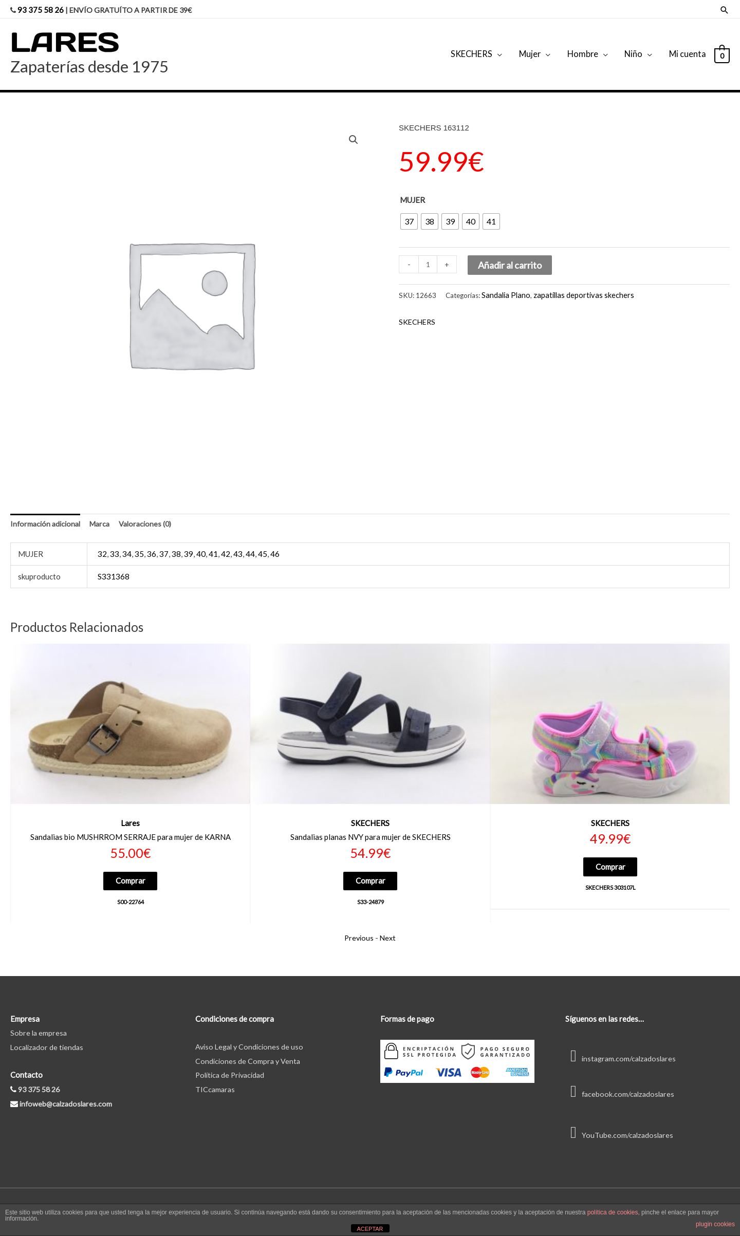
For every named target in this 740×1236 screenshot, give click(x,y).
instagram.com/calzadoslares (623, 1050)
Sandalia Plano (504, 284)
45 (262, 544)
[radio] (409, 211)
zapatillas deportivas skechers (574, 284)
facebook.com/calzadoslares (621, 1086)
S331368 (114, 567)
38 (176, 544)
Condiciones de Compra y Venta (249, 1052)
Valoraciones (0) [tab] (152, 514)
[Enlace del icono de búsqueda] (724, 8)
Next (388, 929)
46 (275, 544)
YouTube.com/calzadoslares (620, 1126)
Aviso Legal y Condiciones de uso (251, 1038)
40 (201, 544)
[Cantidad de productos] (428, 255)
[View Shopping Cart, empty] (722, 48)
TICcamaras (215, 1081)
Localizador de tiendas (48, 1039)
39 (188, 544)
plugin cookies (715, 1224)
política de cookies (612, 1212)
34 (127, 544)
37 (164, 544)
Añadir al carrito (511, 255)
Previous (358, 929)
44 (250, 544)
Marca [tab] (105, 514)
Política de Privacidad (232, 1067)
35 (139, 544)
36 (151, 544)
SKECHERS (418, 311)
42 (225, 544)
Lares (130, 813)
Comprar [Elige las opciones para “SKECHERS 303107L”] (610, 858)
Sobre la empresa (39, 1024)
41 (213, 544)
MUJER (412, 190)
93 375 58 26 (41, 7)
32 (102, 544)
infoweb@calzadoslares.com (68, 1095)
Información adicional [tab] (47, 514)
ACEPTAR (370, 1229)
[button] (353, 130)
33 (114, 544)
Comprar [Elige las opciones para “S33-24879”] (370, 872)
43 (238, 544)
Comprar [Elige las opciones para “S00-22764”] (130, 872)
